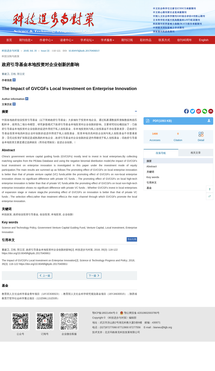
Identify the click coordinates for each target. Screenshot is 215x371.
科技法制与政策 (10, 56)
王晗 (13, 73)
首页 (9, 40)
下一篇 (94, 275)
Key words (153, 177)
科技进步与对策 (10, 50)
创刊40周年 (184, 40)
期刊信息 (25, 40)
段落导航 (161, 153)
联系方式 (164, 40)
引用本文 (152, 182)
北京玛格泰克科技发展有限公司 (122, 332)
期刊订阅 (127, 40)
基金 (149, 187)
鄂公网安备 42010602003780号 (139, 312)
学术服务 (107, 40)
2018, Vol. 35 (30, 50)
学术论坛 (87, 40)
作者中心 (46, 40)
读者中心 (66, 40)
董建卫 (5, 73)
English (203, 40)
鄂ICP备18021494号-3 (104, 312)
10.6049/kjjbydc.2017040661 (83, 50)
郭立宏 (21, 73)
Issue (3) (45, 50)
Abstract (152, 166)
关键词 (150, 171)
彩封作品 (145, 40)
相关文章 (196, 152)
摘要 (149, 161)
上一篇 (44, 275)
